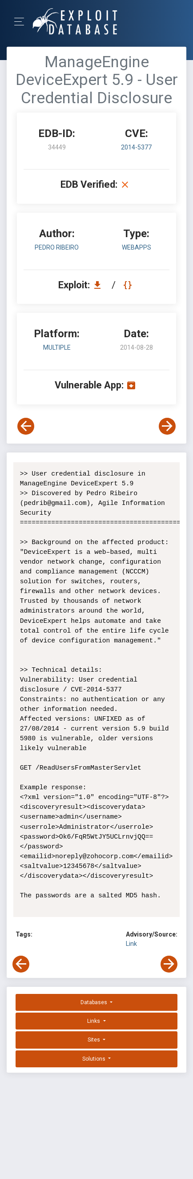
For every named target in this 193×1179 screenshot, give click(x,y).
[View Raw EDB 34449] (128, 285)
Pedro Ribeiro (57, 247)
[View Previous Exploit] (25, 426)
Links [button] (94, 1021)
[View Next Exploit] (167, 426)
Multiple (57, 347)
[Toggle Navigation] (22, 22)
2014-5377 (136, 147)
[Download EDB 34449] (99, 285)
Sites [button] (94, 1040)
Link (131, 943)
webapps (136, 247)
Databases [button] (94, 1002)
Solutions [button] (94, 1059)
